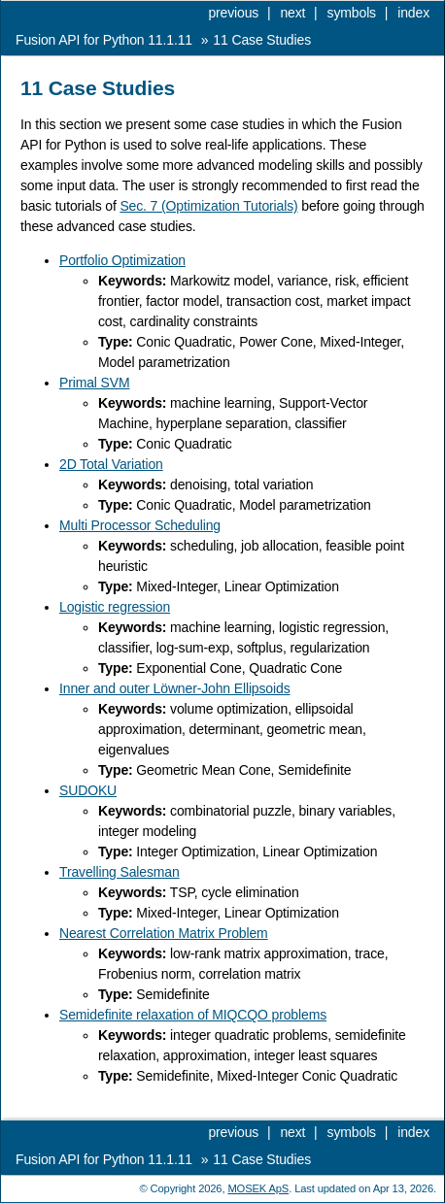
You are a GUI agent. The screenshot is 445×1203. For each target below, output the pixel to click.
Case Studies (262, 40)
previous (233, 12)
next (292, 12)
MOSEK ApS (258, 1188)
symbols (351, 12)
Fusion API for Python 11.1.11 (104, 40)
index (413, 12)
